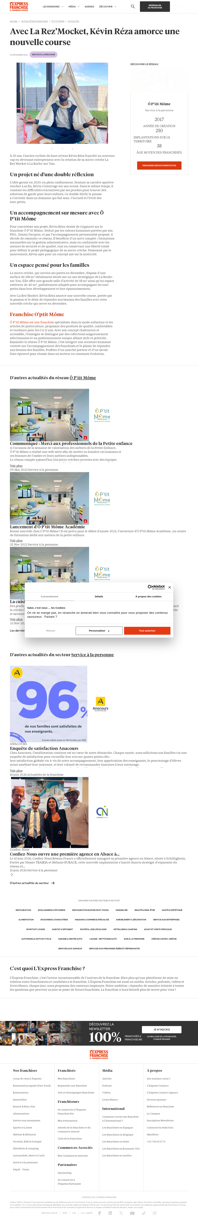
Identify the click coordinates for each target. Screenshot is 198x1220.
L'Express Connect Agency (162, 1093)
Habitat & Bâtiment (24, 1135)
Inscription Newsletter (160, 1121)
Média (72, 6)
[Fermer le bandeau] (169, 587)
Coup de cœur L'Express (27, 1079)
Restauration (20, 1093)
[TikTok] (144, 1213)
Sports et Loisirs (22, 1128)
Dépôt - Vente (21, 1170)
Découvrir (106, 6)
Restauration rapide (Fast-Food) (32, 1086)
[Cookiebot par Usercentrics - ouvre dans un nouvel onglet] (150, 587)
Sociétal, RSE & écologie (27, 1142)
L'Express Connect (158, 1086)
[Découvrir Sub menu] (115, 6)
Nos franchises (66, 1079)
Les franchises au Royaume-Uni (121, 1149)
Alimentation (21, 1114)
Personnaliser (99, 630)
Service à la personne (25, 1162)
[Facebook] (99, 1213)
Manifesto (153, 1135)
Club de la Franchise (70, 1139)
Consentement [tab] (49, 596)
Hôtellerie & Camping (26, 1149)
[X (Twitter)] (121, 1213)
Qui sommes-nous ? (158, 1079)
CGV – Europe (87, 1213)
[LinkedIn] (110, 1213)
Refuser (50, 630)
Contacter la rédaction (160, 1128)
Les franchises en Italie (115, 1142)
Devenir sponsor (156, 1100)
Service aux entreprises (26, 1121)
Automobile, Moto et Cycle (29, 1156)
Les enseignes (51, 6)
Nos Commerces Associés (73, 1156)
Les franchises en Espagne (117, 1128)
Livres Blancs (110, 1100)
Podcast (107, 1086)
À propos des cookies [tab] (148, 596)
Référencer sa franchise (155, 6)
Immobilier (20, 1100)
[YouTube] (132, 1213)
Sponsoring (65, 1173)
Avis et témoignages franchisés (76, 1093)
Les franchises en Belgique (117, 1135)
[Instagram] (155, 1213)
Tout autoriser (147, 630)
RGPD (65, 1213)
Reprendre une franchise (72, 1086)
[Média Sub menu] (78, 6)
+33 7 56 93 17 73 (156, 1142)
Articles (107, 1079)
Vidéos (106, 1093)
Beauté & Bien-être (24, 1107)
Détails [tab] (99, 596)
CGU (74, 1213)
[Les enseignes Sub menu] (62, 6)
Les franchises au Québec (117, 1156)
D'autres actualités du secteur (29, 883)
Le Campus (153, 1114)
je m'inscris (161, 1029)
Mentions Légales (49, 1213)
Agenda (89, 6)
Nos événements (67, 1121)
